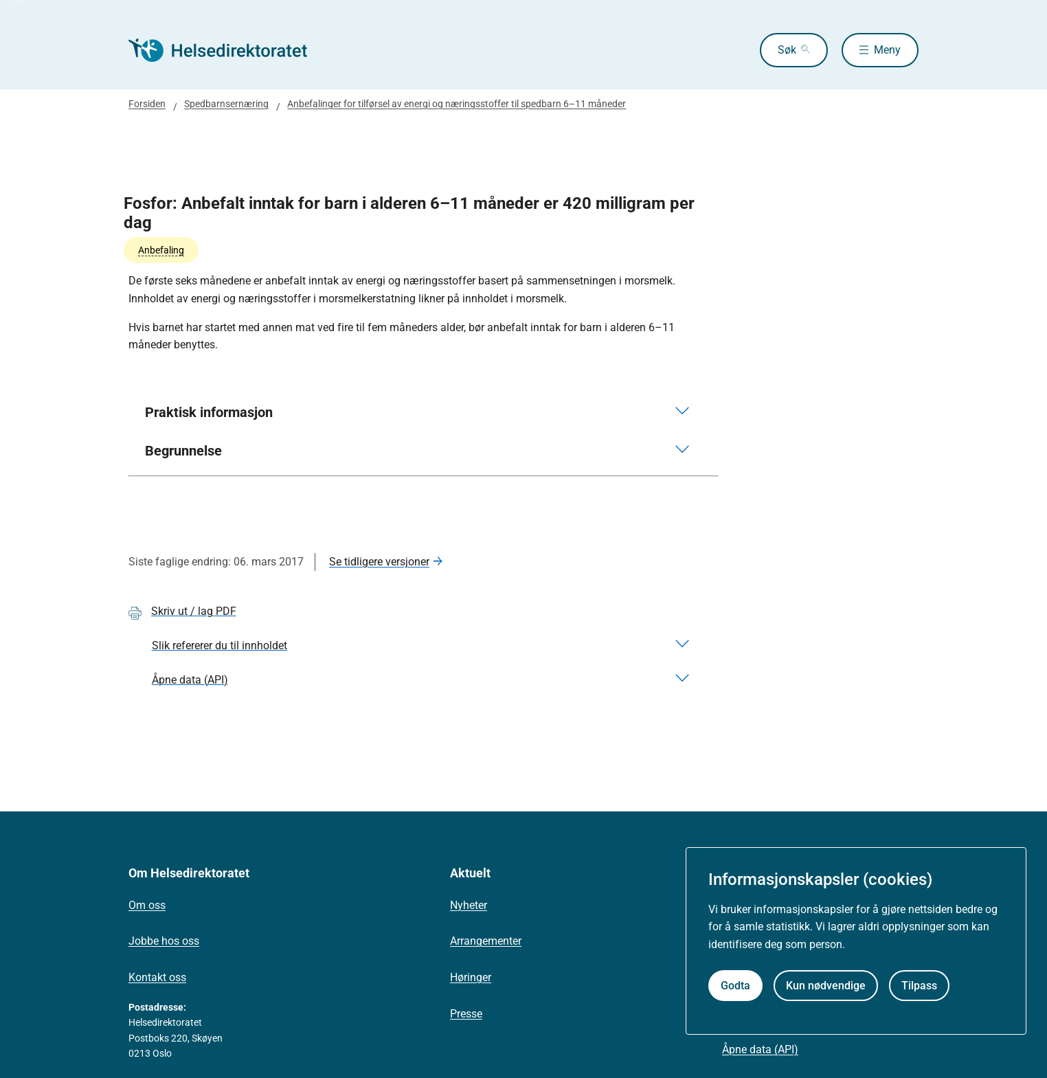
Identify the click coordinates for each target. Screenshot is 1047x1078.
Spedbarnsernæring (226, 103)
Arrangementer (485, 940)
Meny (887, 49)
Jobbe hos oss (163, 940)
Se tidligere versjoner (379, 561)
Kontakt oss (157, 977)
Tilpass (919, 985)
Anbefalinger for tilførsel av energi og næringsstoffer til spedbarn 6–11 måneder (456, 103)
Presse (466, 1013)
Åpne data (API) (760, 1049)
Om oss (147, 905)
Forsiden (147, 103)
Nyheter (468, 905)
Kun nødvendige (826, 985)
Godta (735, 985)
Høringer (470, 977)
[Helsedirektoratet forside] (227, 50)
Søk (787, 49)
